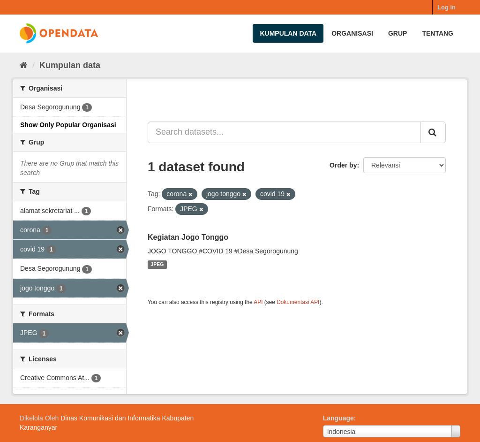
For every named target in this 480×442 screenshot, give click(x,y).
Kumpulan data (288, 33)
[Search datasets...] (284, 132)
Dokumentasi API (298, 302)
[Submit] (433, 132)
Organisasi (352, 33)
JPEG (157, 264)
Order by (343, 165)
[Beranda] (24, 65)
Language (338, 418)
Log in (446, 7)
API (258, 302)
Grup (397, 33)
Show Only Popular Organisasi (68, 125)
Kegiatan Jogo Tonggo (188, 237)
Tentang (437, 33)
